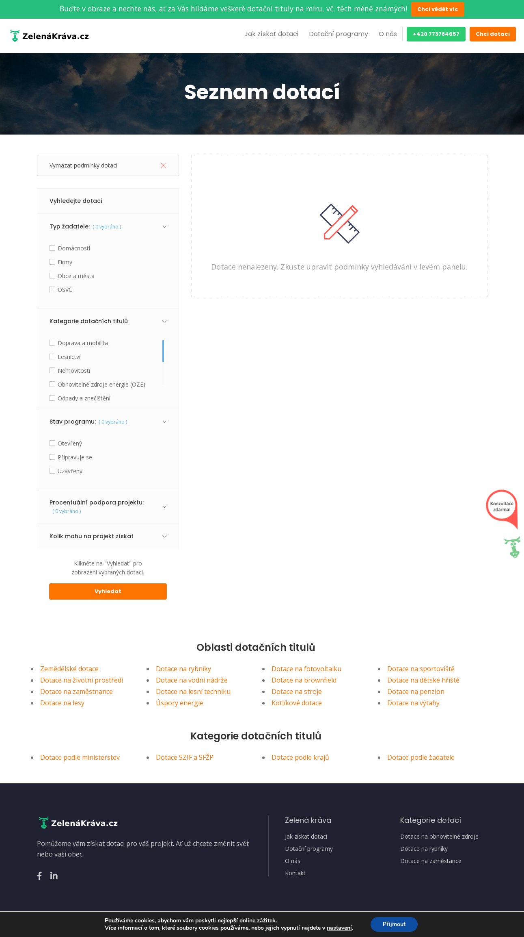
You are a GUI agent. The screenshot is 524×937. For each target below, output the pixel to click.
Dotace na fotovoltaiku (306, 668)
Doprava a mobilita (83, 343)
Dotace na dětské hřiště (423, 680)
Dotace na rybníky (183, 668)
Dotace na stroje (297, 691)
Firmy (65, 262)
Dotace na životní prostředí (81, 680)
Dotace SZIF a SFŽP (184, 757)
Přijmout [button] (394, 924)
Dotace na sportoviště (421, 668)
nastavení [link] (339, 928)
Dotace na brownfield (304, 680)
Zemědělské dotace (69, 668)
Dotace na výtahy (413, 702)
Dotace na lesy (62, 702)
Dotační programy (338, 34)
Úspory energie (179, 702)
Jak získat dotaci (271, 34)
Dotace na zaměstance (430, 861)
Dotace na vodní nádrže (192, 680)
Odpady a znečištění (84, 398)
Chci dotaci (493, 34)
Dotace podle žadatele (421, 757)
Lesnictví (69, 357)
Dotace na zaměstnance (76, 691)
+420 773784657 (436, 34)
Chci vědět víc (437, 9)
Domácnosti (74, 248)
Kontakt (295, 873)
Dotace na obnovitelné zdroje (439, 836)
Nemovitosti (74, 370)
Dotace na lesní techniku (193, 691)
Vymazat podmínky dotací (108, 165)
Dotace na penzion (415, 691)
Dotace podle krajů (300, 757)
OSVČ (65, 290)
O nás (388, 34)
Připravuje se (75, 457)
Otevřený (70, 443)
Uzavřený (70, 471)
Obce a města (76, 276)
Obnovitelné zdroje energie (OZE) (101, 384)
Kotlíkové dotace (297, 702)
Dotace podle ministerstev (80, 757)
